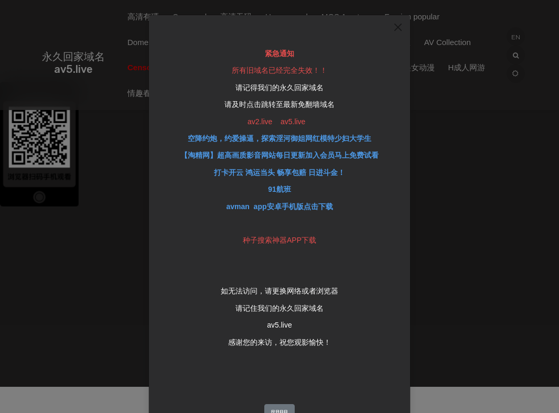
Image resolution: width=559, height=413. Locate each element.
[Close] (398, 20)
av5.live (279, 318)
